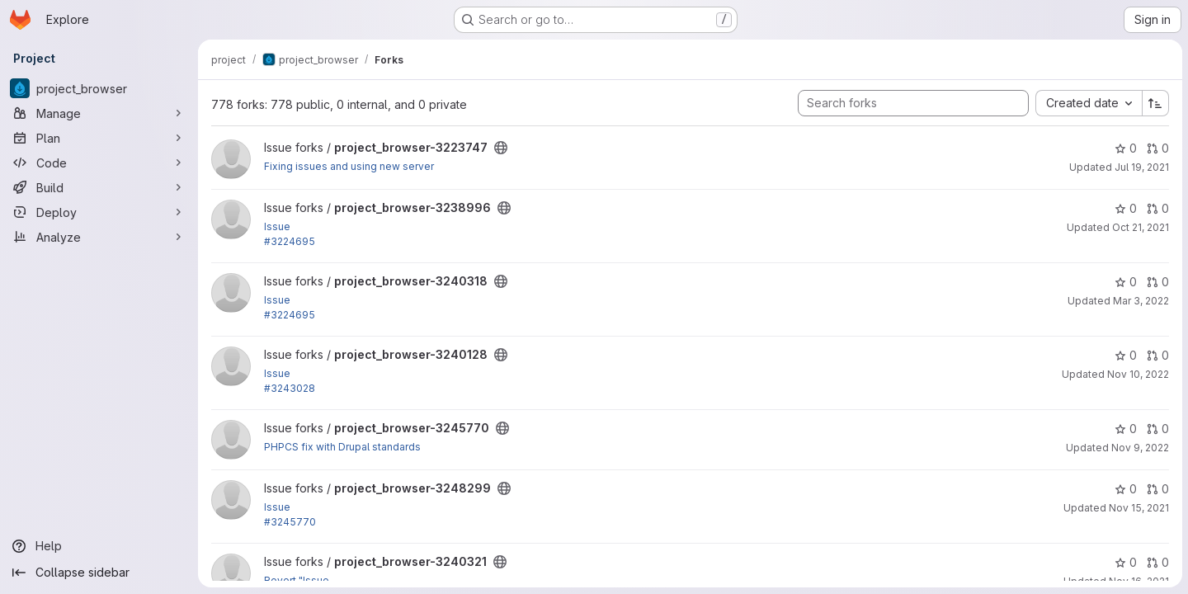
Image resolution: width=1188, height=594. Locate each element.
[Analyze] (99, 236)
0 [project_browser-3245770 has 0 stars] (1125, 429)
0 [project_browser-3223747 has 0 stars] (1125, 148)
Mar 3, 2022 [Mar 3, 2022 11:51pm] (1140, 301)
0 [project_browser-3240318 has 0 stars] (1125, 282)
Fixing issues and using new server (349, 166)
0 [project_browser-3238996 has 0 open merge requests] (1157, 208)
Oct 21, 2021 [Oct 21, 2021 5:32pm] (1139, 227)
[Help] (99, 546)
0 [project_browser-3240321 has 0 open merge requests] (1157, 562)
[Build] (99, 187)
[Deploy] (99, 212)
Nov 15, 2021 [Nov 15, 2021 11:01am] (1138, 508)
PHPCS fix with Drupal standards (342, 447)
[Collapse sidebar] (99, 572)
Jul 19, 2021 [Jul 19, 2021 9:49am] (1141, 167)
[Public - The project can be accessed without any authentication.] (500, 147)
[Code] (99, 162)
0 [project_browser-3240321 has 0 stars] (1125, 562)
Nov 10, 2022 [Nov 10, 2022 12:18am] (1137, 374)
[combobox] (1088, 103)
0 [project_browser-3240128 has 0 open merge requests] (1157, 355)
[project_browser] (99, 88)
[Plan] (99, 137)
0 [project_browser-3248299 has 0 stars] (1125, 489)
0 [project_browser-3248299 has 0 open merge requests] (1157, 489)
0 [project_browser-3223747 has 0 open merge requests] (1157, 148)
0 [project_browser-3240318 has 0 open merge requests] (1157, 282)
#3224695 (289, 241)
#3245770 (290, 522)
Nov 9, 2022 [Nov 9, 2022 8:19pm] (1139, 447)
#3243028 (289, 388)
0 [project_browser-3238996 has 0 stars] (1125, 208)
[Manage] (99, 113)
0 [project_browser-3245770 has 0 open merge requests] (1157, 429)
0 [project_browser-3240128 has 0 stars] (1125, 355)
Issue (277, 226)
